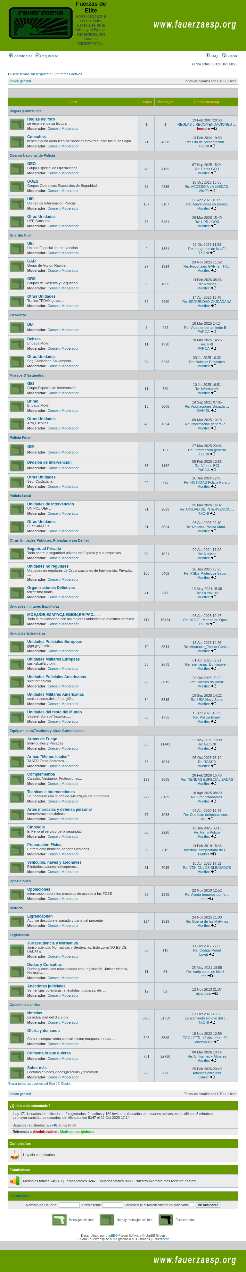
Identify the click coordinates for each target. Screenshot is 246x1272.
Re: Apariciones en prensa (206, 204)
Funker (203, 854)
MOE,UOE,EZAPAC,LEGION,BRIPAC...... (63, 614)
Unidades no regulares (48, 566)
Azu (204, 819)
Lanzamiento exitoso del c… (207, 1018)
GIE (30, 447)
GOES (32, 181)
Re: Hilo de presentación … (207, 142)
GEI (30, 383)
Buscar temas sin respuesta (30, 74)
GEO (31, 164)
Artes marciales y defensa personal (59, 809)
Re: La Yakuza (206, 593)
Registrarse (47, 56)
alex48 (52, 1125)
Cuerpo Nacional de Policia (32, 155)
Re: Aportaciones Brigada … (207, 406)
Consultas (36, 137)
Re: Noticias (206, 284)
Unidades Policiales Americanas (56, 677)
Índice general (20, 81)
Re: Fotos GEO (207, 169)
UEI (30, 243)
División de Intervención (49, 462)
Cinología (36, 827)
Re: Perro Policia (207, 832)
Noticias (34, 1013)
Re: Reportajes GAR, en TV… (207, 266)
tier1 (193, 1181)
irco (204, 899)
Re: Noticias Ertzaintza (207, 362)
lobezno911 (203, 1042)
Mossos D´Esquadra (27, 375)
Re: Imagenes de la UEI (207, 249)
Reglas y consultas (26, 111)
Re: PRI (207, 344)
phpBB (110, 1235)
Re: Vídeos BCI (207, 466)
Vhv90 (204, 191)
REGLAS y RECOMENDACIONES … (206, 124)
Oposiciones (20, 881)
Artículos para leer (207, 1073)
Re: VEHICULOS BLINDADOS (207, 867)
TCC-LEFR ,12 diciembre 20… (207, 1038)
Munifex (203, 173)
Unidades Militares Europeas (53, 659)
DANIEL (203, 410)
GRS (31, 279)
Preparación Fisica (44, 845)
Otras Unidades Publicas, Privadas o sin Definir (49, 540)
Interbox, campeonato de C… (207, 850)
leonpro (203, 128)
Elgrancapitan (40, 916)
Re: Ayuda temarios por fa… (207, 894)
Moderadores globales (77, 1132)
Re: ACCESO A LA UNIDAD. (206, 186)
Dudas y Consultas (44, 964)
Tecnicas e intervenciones (51, 792)
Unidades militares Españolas (35, 606)
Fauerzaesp (160, 1239)
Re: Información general (207, 450)
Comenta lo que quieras (49, 1053)
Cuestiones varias (25, 1005)
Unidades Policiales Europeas (54, 641)
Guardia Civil (20, 235)
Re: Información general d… (207, 424)
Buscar (229, 56)
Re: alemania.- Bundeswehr (207, 664)
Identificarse (20, 56)
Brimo (32, 401)
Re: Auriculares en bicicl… (206, 972)
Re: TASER (207, 762)
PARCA (203, 332)
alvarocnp (203, 993)
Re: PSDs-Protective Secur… (207, 573)
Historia (16, 908)
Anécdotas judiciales (46, 986)
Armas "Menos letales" (48, 756)
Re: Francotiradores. (207, 797)
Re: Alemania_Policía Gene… (207, 647)
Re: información (206, 389)
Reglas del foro (41, 119)
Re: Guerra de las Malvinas (206, 921)
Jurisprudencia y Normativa (52, 943)
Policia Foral (20, 437)
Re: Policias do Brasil (207, 682)
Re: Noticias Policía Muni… (206, 527)
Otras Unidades (41, 216)
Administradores (45, 1132)
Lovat (203, 954)
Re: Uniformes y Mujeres (206, 1056)
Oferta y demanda (43, 1030)
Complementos (41, 774)
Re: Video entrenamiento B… (207, 327)
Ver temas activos (68, 74)
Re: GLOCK (207, 744)
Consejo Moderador (63, 128)
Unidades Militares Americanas (55, 694)
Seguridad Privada (44, 548)
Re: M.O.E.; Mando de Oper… (207, 620)
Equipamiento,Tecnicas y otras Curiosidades (47, 731)
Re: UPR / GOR (206, 222)
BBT (31, 324)
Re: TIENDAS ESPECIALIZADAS (207, 779)
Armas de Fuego (42, 739)
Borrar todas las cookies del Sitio (31, 1083)
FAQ (211, 56)
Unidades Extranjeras (28, 633)
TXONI (203, 146)
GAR (31, 261)
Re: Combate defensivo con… (207, 815)
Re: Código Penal (207, 950)
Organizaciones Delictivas (51, 588)
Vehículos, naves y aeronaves (54, 862)
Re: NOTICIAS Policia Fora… (207, 482)
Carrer (204, 1077)
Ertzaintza (18, 315)
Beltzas (34, 339)
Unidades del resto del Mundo (54, 712)
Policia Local (20, 496)
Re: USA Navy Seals (207, 700)
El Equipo (64, 1083)
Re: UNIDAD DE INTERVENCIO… (207, 509)
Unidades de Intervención (50, 504)
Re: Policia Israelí (207, 717)
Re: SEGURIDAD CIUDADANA (206, 301)
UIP (30, 199)
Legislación (19, 935)
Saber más (37, 1068)
